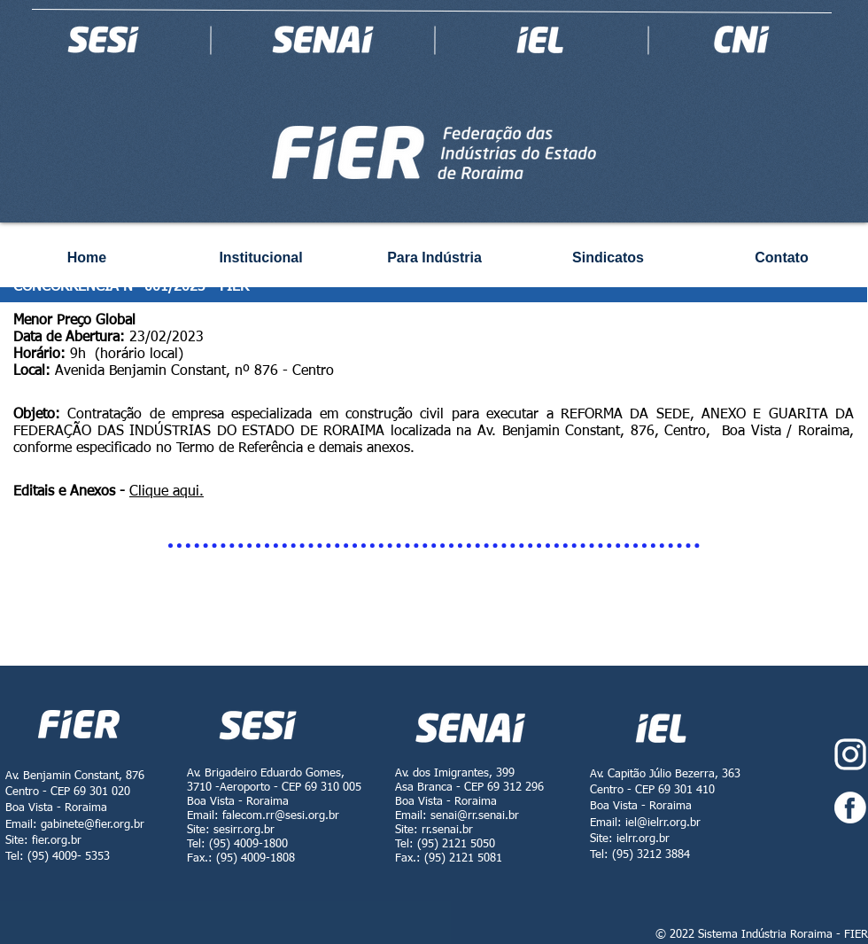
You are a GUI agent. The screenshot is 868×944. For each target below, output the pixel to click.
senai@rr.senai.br (474, 816)
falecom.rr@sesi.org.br (280, 816)
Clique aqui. (166, 492)
